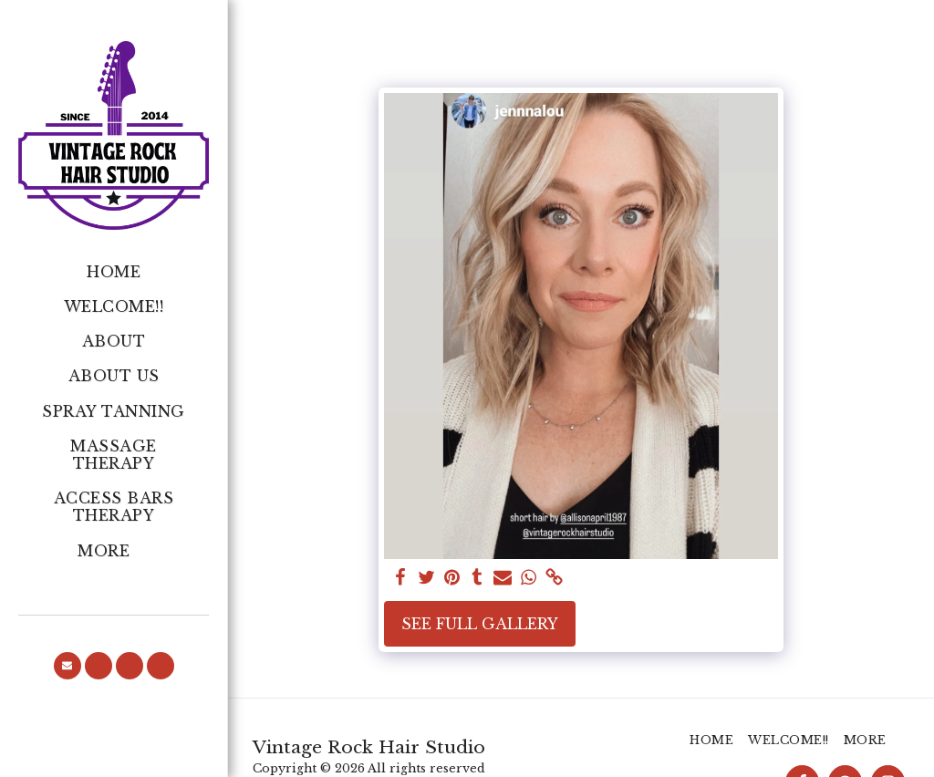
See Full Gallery (479, 624)
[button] (67, 665)
